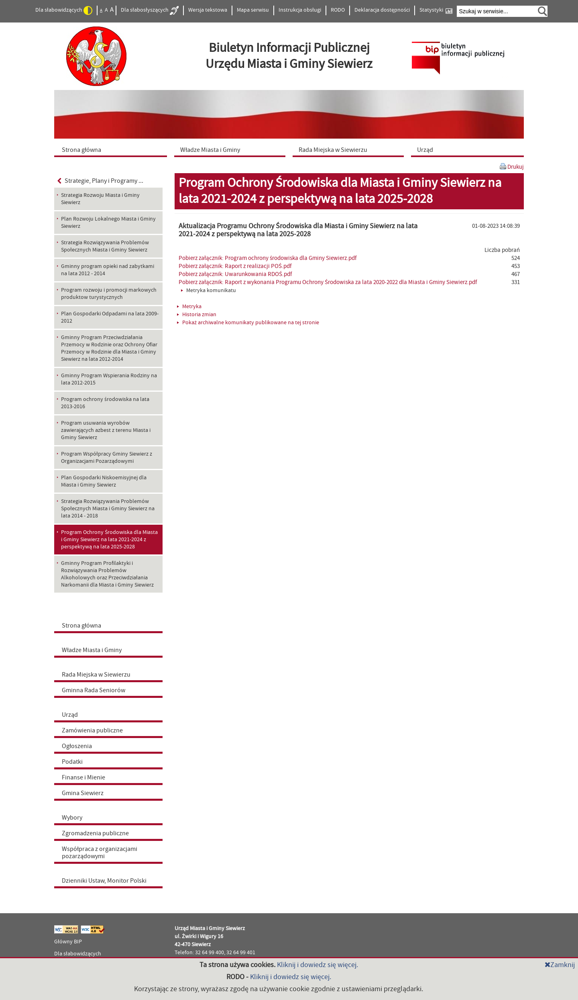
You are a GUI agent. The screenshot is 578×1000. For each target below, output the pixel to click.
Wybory (72, 818)
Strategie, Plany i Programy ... (100, 181)
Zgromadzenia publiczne (95, 833)
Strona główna (81, 626)
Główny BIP (68, 941)
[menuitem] (112, 149)
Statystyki (435, 10)
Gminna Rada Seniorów (93, 690)
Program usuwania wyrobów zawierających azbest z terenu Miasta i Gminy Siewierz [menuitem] (106, 430)
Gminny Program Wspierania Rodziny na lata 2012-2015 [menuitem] (109, 379)
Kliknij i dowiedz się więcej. (317, 964)
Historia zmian (196, 314)
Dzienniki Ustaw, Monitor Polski (104, 881)
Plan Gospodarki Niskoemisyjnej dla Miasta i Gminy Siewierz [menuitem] (104, 481)
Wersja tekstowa (207, 10)
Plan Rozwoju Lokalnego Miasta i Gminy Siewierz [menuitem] (108, 222)
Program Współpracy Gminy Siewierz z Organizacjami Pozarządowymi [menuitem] (106, 457)
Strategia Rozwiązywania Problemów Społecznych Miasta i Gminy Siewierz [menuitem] (105, 246)
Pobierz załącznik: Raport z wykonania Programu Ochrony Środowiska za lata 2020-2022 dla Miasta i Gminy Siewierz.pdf (328, 282)
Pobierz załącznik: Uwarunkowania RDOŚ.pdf (235, 274)
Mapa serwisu (253, 10)
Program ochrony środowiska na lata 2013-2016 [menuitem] (105, 403)
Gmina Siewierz (83, 793)
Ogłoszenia (77, 746)
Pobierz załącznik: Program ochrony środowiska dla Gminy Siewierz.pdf (267, 258)
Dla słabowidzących (63, 10)
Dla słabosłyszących (150, 10)
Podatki (72, 762)
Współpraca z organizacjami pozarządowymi (99, 852)
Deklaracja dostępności (382, 10)
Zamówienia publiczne (92, 730)
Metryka (189, 306)
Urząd (70, 715)
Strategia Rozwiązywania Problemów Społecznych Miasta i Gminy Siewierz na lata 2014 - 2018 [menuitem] (108, 508)
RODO (338, 10)
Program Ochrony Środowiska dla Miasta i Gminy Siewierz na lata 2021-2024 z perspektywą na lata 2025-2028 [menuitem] (109, 539)
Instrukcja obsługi (300, 10)
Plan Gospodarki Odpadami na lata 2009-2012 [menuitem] (110, 317)
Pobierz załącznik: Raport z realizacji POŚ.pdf (235, 266)
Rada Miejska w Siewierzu (96, 675)
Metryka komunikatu (208, 290)
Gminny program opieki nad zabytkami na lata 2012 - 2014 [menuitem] (107, 270)
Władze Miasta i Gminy (92, 650)
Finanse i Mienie (83, 777)
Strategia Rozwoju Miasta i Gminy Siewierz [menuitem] (100, 199)
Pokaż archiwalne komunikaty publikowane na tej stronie (248, 322)
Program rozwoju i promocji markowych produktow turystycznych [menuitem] (109, 293)
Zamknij (560, 964)
